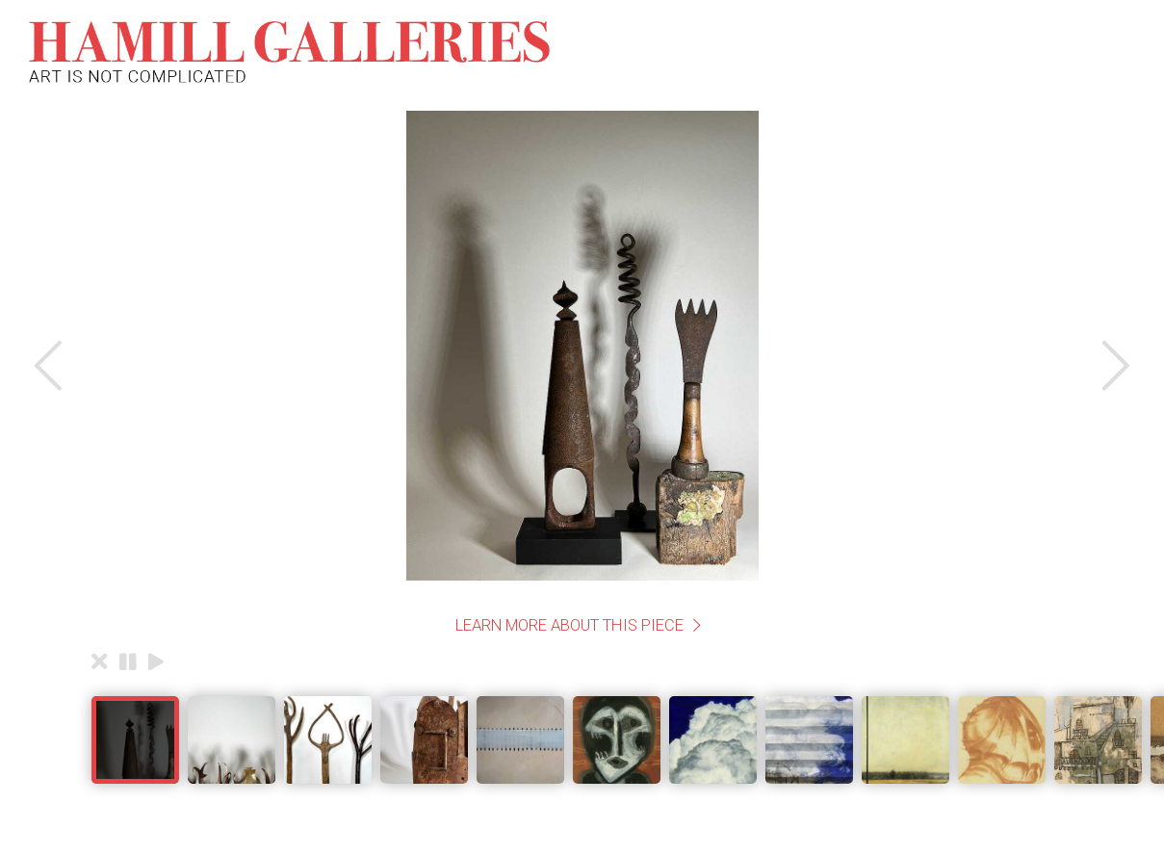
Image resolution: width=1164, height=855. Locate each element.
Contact (859, 52)
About (664, 52)
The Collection (558, 52)
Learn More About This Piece (569, 624)
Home (455, 52)
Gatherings (757, 52)
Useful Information (991, 52)
